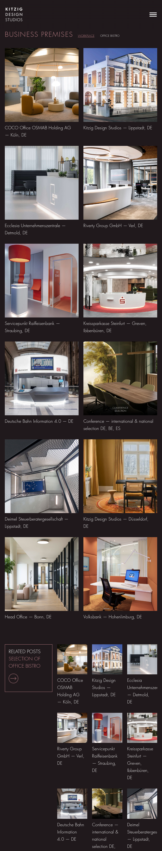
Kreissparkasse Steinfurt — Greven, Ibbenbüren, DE (140, 763)
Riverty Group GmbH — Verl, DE (113, 225)
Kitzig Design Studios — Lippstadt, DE (117, 127)
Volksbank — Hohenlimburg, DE (112, 617)
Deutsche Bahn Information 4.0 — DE (39, 421)
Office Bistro (109, 36)
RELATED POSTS (25, 666)
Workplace (86, 36)
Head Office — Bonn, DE (28, 617)
